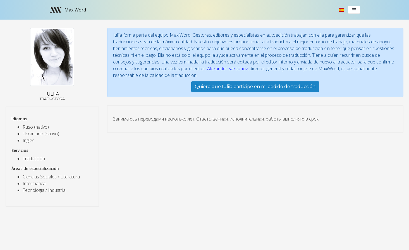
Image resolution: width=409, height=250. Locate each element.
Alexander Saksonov (227, 68)
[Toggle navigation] (354, 10)
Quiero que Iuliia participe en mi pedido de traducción (255, 86)
